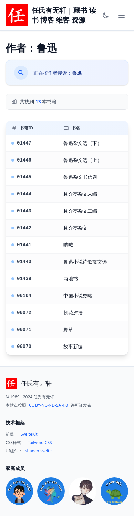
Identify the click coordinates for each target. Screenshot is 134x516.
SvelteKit (29, 434)
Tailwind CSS (40, 442)
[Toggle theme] (106, 15)
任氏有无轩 (36, 383)
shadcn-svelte (38, 451)
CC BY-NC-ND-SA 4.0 (48, 405)
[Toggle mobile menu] (121, 15)
